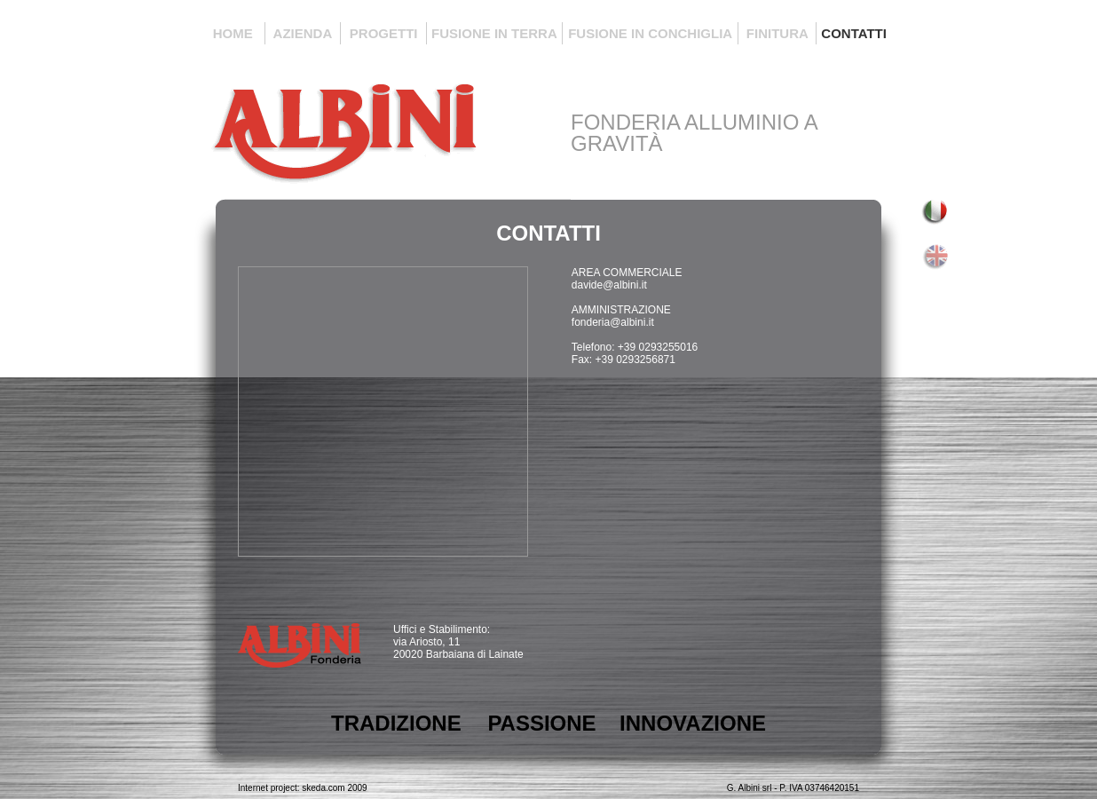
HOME (233, 33)
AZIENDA (303, 33)
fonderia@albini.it (613, 322)
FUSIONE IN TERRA (494, 33)
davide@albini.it (609, 285)
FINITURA (777, 33)
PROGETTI (384, 33)
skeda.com (323, 788)
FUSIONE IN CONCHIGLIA (650, 33)
